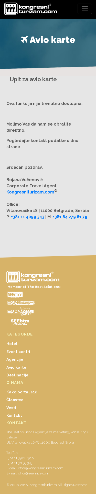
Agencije (14, 359)
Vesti (11, 407)
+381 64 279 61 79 (70, 216)
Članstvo (15, 400)
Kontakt (14, 415)
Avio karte (16, 367)
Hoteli (12, 343)
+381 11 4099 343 (27, 216)
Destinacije (17, 375)
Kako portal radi (22, 392)
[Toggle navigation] (85, 9)
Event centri (18, 351)
